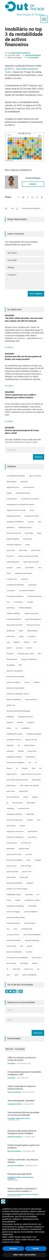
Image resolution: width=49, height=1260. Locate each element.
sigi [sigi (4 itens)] (21, 946)
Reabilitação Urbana (23, 1118)
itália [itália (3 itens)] (33, 768)
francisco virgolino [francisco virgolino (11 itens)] (14, 682)
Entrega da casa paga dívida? (20, 1174)
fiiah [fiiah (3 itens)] (39, 654)
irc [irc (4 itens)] (36, 763)
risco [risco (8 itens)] (15, 929)
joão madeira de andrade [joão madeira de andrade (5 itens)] (29, 785)
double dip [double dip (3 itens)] (11, 631)
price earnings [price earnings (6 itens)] (26, 866)
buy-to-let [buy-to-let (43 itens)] (10, 556)
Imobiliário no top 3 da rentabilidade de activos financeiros (24, 36)
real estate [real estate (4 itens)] (29, 894)
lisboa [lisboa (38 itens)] (25, 797)
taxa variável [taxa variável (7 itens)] (11, 963)
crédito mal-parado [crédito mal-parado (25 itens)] (31, 613)
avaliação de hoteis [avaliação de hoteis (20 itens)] (32, 516)
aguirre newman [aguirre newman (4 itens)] (35, 476)
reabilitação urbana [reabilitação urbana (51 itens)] (14, 894)
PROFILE (33, 184)
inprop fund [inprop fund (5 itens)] (32, 751)
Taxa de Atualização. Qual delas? (21, 1101)
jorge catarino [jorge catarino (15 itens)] (12, 774)
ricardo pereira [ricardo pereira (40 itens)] (29, 923)
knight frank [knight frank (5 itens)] (23, 791)
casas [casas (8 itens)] (19, 568)
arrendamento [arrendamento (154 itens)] (12, 499)
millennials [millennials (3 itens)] (30, 814)
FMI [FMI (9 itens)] (20, 665)
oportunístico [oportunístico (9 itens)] (33, 831)
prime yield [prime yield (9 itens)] (24, 877)
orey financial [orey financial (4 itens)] (12, 843)
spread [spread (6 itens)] (29, 946)
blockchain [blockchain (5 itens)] (29, 533)
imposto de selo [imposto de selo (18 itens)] (31, 740)
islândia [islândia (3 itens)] (25, 768)
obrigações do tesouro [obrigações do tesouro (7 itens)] (15, 831)
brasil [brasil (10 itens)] (27, 545)
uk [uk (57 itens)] (7, 969)
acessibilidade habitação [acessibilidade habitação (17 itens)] (16, 476)
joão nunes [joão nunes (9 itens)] (11, 791)
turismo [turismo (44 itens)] (35, 963)
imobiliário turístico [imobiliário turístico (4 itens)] (14, 740)
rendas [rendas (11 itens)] (17, 900)
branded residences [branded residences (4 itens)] (14, 545)
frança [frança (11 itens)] (27, 682)
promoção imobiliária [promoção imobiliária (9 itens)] (14, 883)
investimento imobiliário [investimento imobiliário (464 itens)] (16, 763)
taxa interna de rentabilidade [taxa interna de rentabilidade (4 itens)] (17, 958)
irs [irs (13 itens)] (17, 768)
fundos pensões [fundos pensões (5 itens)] (31, 699)
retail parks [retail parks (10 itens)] (32, 906)
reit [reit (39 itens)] (38, 894)
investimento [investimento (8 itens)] (30, 757)
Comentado (20, 1049)
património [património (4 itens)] (11, 849)
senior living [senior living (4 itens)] (11, 946)
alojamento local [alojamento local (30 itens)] (13, 487)
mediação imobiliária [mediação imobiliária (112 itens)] (14, 814)
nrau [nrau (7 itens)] (38, 820)
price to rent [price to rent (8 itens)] (26, 871)
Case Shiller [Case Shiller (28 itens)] (29, 568)
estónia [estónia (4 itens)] (26, 642)
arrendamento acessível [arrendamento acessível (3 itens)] (30, 499)
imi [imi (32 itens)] (16, 728)
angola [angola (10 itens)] (9, 493)
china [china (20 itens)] (9, 573)
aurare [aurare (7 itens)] (32, 510)
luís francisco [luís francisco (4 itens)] (18, 803)
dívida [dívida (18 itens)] (21, 631)
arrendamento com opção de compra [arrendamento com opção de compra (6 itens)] (20, 504)
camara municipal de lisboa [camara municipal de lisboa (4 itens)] (28, 556)
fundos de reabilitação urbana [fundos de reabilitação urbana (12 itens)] (18, 694)
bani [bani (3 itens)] (39, 522)
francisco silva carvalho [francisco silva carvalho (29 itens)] (15, 677)
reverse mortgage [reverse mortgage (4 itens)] (13, 912)
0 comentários (33, 58)
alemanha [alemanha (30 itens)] (24, 482)
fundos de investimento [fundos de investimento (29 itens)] (15, 688)
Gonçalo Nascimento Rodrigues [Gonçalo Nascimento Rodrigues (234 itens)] (18, 711)
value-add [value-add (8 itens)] (16, 969)
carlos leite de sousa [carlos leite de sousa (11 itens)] (31, 562)
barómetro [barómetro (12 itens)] (10, 527)
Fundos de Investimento (16, 1194)
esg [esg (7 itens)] (8, 642)
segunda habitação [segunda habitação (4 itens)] (32, 940)
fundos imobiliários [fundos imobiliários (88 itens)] (14, 699)
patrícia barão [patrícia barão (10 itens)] (24, 849)
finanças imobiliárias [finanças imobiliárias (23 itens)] (29, 659)
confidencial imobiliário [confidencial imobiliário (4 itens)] (15, 585)
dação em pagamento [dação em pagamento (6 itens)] (33, 619)
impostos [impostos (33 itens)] (10, 745)
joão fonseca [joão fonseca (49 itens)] (11, 785)
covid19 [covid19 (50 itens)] (30, 602)
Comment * (24, 280)
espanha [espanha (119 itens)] (16, 642)
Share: (8, 197)
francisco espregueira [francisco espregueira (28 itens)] (15, 671)
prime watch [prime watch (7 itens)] (11, 877)
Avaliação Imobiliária (15, 1104)
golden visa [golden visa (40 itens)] (11, 705)
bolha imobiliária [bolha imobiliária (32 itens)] (13, 539)
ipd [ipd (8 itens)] (30, 763)
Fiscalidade (11, 1063)
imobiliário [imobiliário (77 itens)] (26, 728)
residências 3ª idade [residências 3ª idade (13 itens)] (31, 900)
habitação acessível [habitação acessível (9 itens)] (25, 717)
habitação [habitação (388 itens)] (10, 717)
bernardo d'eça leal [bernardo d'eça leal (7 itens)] (14, 533)
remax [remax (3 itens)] (9, 900)
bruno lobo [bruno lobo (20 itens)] (11, 550)
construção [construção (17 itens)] (32, 585)
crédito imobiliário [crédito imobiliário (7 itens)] (13, 613)
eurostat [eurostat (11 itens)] (19, 648)
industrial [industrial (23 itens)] (10, 751)
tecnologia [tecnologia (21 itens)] (24, 963)
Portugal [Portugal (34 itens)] (38, 860)
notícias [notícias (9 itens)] (30, 820)
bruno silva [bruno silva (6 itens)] (23, 550)
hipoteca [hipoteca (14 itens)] (10, 722)
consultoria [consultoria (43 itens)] (11, 590)
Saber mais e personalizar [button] (24, 1255)
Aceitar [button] (36, 1248)
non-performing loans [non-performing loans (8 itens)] (15, 820)
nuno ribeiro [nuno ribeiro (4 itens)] (11, 826)
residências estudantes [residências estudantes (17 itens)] (15, 906)
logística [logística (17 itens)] (35, 797)
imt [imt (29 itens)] (19, 745)
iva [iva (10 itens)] (40, 768)
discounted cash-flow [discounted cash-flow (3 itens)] (15, 625)
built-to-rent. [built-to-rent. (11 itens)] (36, 550)
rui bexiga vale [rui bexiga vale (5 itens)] (26, 929)
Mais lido (9, 1049)
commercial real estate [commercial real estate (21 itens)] (23, 573)
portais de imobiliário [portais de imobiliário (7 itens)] (14, 860)
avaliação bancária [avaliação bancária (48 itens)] (14, 516)
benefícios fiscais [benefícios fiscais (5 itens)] (24, 527)
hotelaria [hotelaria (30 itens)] (30, 722)
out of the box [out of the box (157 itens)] (26, 843)
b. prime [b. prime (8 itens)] (31, 522)
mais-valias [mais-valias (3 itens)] (31, 803)
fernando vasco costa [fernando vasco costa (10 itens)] (26, 654)
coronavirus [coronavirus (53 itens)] (18, 602)
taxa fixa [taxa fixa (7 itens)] (29, 952)
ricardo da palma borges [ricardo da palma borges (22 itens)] (16, 917)
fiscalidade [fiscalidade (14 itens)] (11, 665)
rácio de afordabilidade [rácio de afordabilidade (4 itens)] (32, 935)
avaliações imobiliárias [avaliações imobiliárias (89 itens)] (15, 522)
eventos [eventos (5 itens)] (29, 648)
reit (12, 208)
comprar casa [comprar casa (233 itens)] (12, 579)
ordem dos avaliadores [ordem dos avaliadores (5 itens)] (15, 837)
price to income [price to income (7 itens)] (12, 871)
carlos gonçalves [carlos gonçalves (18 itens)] (13, 562)
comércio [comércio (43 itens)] (24, 579)
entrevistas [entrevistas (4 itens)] (11, 636)
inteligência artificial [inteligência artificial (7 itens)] (14, 757)
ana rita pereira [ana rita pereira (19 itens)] (28, 487)
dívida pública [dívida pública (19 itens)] (32, 631)
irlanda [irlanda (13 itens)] (9, 768)
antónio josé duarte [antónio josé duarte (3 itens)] (23, 493)
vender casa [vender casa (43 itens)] (28, 969)
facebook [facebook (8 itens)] (10, 654)
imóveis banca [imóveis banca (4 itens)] (29, 745)
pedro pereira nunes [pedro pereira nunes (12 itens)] (14, 854)
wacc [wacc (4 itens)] (8, 975)
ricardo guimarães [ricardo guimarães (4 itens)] (13, 923)
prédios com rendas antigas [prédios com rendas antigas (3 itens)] (17, 889)
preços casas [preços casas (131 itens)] (12, 866)
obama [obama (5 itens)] (22, 826)
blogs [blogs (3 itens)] (39, 533)
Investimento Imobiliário (20, 53)
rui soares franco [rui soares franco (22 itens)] (13, 935)
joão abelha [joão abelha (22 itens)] (36, 780)
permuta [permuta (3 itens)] (29, 854)
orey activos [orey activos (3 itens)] (32, 837)
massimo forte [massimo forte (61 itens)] (23, 808)
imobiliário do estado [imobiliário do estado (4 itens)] (14, 734)
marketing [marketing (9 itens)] (10, 808)
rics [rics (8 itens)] (8, 929)
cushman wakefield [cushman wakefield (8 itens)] (14, 619)
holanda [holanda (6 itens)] (20, 722)
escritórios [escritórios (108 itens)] (32, 636)
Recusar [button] (13, 1248)
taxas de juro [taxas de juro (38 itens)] (37, 958)
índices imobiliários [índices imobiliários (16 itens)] (29, 975)
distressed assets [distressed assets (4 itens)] (33, 625)
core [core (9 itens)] (8, 602)
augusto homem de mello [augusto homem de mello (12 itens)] (16, 510)
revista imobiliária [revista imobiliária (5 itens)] (30, 912)
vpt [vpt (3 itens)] (38, 969)
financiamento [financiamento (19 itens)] (12, 659)
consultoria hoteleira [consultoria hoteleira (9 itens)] (26, 590)
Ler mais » (9, 347)
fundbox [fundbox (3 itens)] (36, 682)
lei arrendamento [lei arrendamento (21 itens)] (13, 797)
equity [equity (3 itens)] (21, 636)
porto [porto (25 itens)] (29, 860)
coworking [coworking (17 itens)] (11, 608)
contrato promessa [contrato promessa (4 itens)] (34, 596)
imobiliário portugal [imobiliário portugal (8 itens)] (33, 734)
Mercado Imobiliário (14, 1092)
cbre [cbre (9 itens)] (39, 568)
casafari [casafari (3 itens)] (10, 568)
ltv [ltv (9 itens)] (7, 803)
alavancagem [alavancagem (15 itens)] (11, 482)
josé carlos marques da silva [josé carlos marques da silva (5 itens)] (17, 780)
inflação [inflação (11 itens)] (21, 751)
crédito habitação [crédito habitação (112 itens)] (25, 608)
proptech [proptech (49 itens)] (30, 883)
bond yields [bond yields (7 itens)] (27, 539)
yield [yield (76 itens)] (16, 975)
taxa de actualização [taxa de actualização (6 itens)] (14, 952)
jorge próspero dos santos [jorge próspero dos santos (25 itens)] (31, 774)
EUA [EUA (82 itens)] (35, 642)
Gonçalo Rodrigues (33, 55)
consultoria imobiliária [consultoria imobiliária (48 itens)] (15, 596)
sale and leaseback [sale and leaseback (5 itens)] (14, 940)
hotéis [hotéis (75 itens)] (9, 728)
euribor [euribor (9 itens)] (9, 648)
